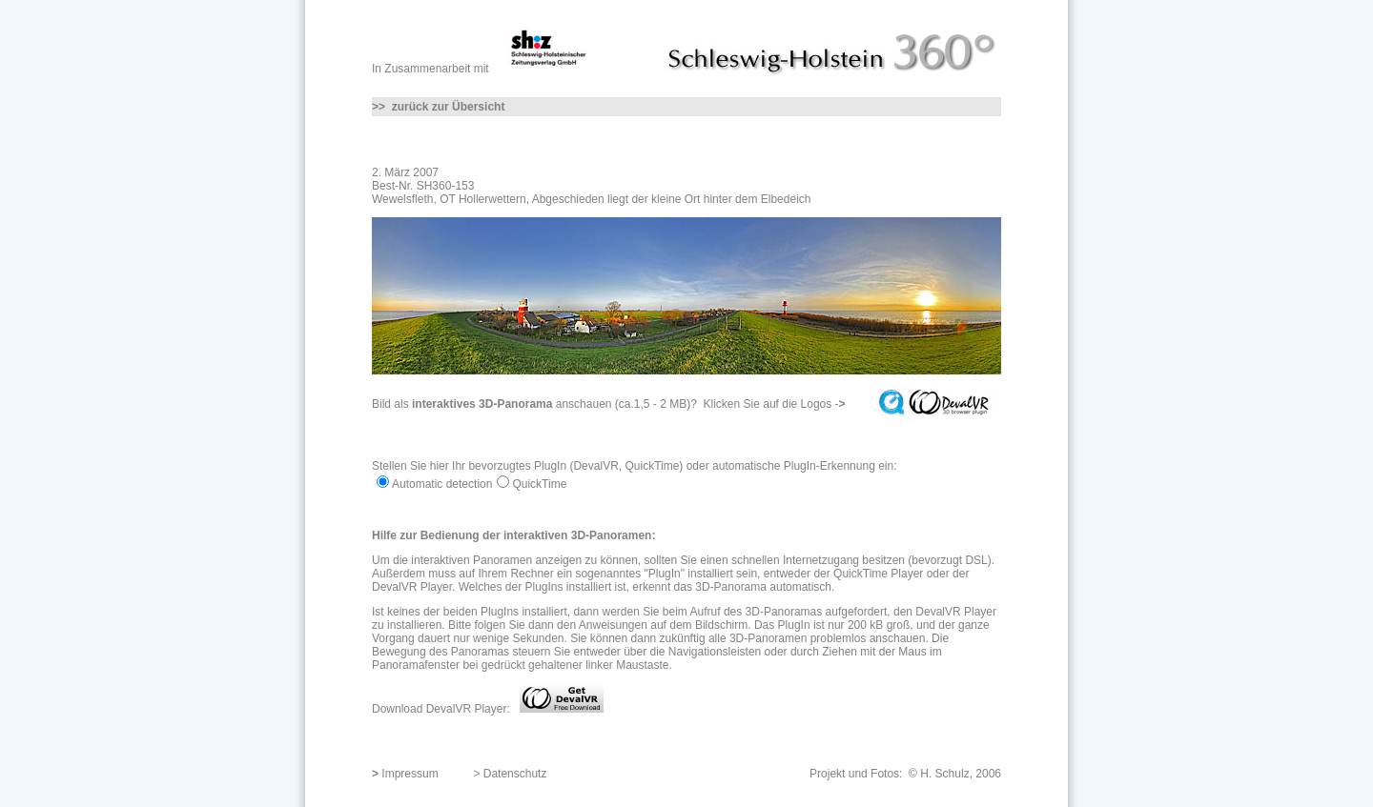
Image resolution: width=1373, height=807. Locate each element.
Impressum (409, 773)
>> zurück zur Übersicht (438, 106)
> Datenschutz (509, 773)
